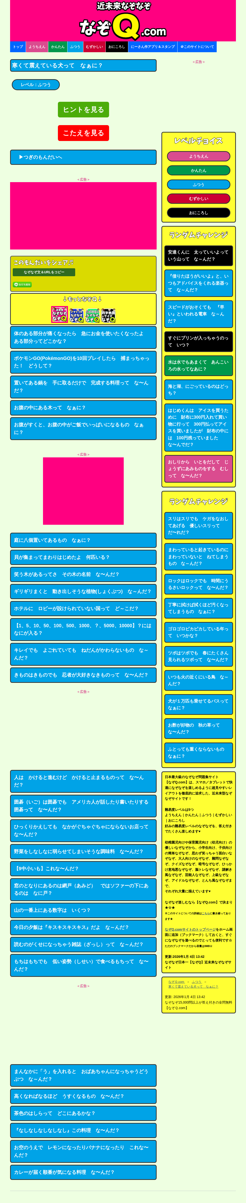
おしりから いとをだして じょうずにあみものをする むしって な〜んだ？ (198, 469)
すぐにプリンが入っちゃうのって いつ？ (198, 341)
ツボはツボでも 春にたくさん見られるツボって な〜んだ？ (198, 656)
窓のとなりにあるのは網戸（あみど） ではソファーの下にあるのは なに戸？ (81, 889)
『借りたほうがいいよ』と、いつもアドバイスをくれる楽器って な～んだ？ (198, 283)
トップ (18, 47)
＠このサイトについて (197, 47)
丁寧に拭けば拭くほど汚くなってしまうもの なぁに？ (198, 608)
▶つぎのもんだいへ (38, 157)
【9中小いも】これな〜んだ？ (46, 868)
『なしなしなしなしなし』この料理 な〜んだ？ (67, 1130)
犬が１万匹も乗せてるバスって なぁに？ (200, 704)
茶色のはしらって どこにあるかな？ (55, 1113)
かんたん (58, 47)
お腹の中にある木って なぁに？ (50, 407)
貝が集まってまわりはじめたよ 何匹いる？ (62, 557)
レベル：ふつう (36, 84)
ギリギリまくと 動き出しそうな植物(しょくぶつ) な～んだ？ (83, 591)
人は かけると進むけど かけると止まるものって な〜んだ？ (79, 781)
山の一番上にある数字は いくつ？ (52, 910)
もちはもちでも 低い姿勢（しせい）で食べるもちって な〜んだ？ (81, 965)
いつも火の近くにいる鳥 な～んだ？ (198, 680)
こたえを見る (83, 133)
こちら (206, 913)
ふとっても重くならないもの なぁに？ (198, 753)
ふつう (75, 47)
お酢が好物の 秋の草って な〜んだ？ (196, 729)
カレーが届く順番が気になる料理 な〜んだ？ (64, 1172)
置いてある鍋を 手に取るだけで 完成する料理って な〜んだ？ (81, 386)
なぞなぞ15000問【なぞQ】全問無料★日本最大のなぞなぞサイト (123, 20)
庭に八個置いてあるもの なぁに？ (52, 540)
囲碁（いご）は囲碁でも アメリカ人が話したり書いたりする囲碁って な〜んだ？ (81, 805)
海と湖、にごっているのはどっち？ (198, 390)
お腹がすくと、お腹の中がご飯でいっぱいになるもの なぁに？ (79, 428)
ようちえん (37, 47)
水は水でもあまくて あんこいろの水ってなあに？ (198, 365)
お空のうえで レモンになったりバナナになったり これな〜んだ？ (81, 1151)
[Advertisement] (83, 216)
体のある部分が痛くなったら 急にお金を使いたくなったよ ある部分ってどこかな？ (81, 337)
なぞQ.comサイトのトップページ (190, 929)
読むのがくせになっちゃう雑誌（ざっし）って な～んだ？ (79, 944)
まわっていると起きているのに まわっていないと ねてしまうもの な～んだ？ (200, 556)
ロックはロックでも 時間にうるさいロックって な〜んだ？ (198, 584)
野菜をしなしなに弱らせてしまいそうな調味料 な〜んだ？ (79, 851)
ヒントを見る (83, 109)
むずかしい (94, 47)
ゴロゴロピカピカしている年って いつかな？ (198, 632)
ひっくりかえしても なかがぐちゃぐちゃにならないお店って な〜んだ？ (83, 830)
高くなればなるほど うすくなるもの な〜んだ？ (69, 1096)
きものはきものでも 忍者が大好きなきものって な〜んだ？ (81, 675)
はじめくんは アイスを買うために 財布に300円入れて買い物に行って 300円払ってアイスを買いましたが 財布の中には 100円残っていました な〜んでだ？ (198, 427)
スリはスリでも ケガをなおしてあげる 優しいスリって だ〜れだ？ (198, 525)
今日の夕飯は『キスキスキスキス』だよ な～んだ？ (71, 927)
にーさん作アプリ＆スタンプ (153, 47)
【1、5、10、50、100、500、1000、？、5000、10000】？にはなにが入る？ (82, 629)
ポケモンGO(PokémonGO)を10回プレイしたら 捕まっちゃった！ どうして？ (81, 362)
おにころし (116, 47)
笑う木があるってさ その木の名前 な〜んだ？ (67, 574)
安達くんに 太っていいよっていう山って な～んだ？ (198, 256)
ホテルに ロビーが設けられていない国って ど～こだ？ (76, 608)
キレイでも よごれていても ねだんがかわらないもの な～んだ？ (81, 653)
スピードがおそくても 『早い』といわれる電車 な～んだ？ (196, 314)
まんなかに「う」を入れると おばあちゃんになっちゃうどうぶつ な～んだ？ (81, 1075)
